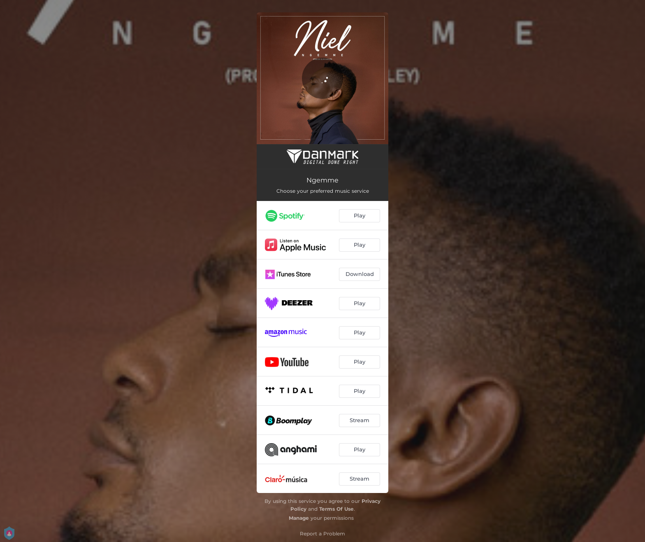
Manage (299, 518)
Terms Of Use (336, 509)
